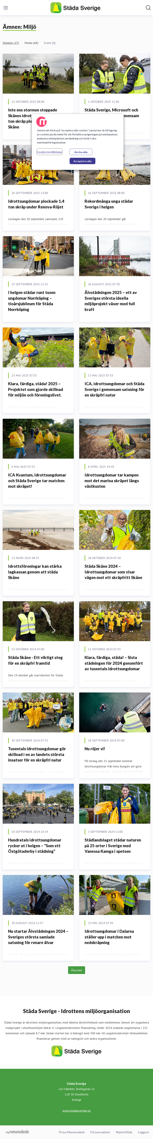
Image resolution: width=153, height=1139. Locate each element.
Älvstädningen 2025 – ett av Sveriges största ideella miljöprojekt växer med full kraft (111, 301)
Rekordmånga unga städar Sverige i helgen (109, 204)
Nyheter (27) (11, 43)
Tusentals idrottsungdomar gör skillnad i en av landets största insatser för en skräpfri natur (37, 754)
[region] (78, 142)
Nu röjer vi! (95, 748)
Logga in (143, 1132)
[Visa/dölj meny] (5, 8)
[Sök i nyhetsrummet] (148, 7)
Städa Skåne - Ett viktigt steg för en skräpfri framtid (35, 660)
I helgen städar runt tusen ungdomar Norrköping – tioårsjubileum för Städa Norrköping (31, 301)
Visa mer (76, 970)
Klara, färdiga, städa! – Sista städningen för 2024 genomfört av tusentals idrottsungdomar (114, 663)
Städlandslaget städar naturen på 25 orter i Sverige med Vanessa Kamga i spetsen (113, 845)
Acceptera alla (82, 161)
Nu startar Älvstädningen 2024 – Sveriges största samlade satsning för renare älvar (38, 937)
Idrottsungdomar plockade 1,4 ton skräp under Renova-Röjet (36, 204)
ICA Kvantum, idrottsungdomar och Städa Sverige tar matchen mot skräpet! (37, 480)
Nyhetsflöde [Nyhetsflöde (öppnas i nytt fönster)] (124, 1132)
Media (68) (31, 43)
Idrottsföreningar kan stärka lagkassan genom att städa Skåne (35, 572)
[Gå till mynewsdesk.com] (17, 1132)
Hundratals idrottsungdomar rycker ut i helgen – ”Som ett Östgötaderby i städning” (34, 845)
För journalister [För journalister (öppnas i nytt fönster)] (100, 1132)
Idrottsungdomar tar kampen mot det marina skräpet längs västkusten (112, 480)
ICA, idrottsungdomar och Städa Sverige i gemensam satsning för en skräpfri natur (114, 389)
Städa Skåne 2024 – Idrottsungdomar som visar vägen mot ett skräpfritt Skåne (113, 572)
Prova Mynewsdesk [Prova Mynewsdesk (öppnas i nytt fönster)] (72, 1132)
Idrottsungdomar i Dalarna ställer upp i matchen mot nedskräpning (109, 937)
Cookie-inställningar (49, 151)
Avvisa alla (80, 152)
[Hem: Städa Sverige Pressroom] (75, 7)
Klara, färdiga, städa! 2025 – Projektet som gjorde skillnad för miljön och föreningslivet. (35, 389)
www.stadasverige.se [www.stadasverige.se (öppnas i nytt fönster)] (76, 1110)
